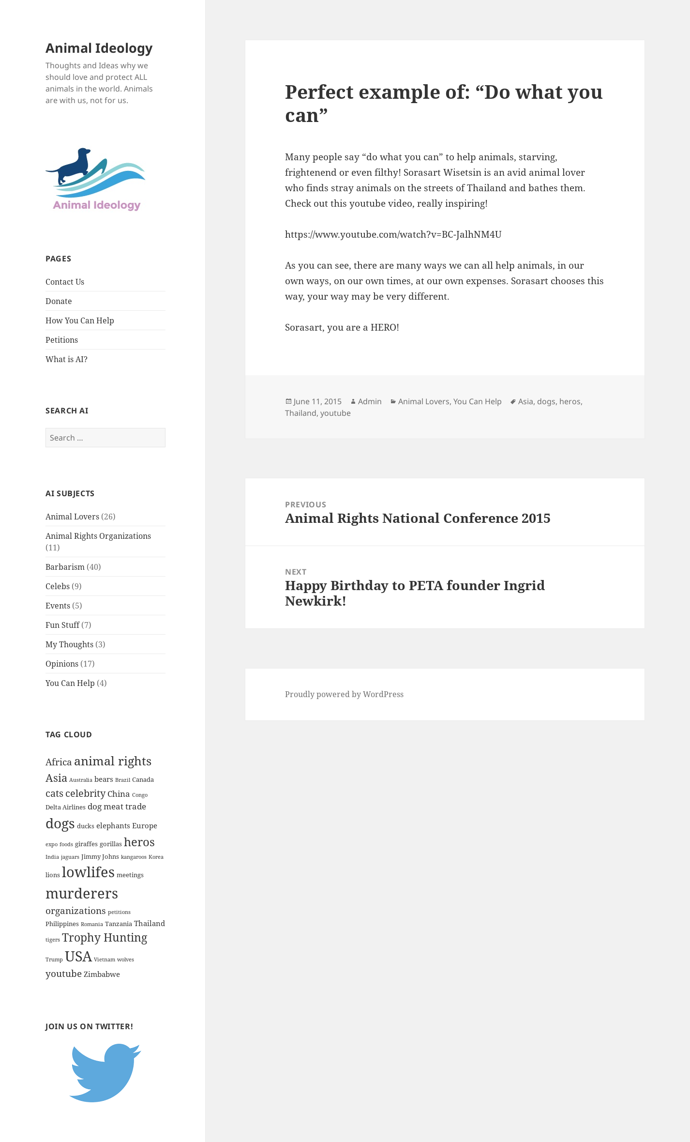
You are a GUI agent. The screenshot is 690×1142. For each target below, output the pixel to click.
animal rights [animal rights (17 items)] (112, 761)
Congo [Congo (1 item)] (140, 795)
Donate (58, 301)
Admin (370, 401)
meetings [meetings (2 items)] (130, 874)
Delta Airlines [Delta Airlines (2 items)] (65, 807)
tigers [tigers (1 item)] (52, 939)
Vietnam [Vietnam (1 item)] (104, 959)
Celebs (57, 586)
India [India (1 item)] (52, 856)
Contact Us (64, 281)
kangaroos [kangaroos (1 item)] (134, 856)
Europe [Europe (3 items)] (144, 825)
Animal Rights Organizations (98, 536)
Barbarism (65, 567)
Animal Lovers (72, 516)
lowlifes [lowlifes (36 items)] (88, 872)
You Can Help (70, 683)
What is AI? (66, 359)
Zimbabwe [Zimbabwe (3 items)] (102, 974)
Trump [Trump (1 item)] (54, 959)
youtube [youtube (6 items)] (63, 973)
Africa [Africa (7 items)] (58, 761)
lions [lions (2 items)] (52, 874)
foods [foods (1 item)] (66, 844)
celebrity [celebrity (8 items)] (85, 793)
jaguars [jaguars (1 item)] (70, 856)
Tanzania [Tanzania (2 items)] (118, 923)
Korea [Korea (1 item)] (156, 856)
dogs (546, 401)
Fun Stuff (62, 625)
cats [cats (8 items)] (54, 793)
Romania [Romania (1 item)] (92, 924)
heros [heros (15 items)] (139, 842)
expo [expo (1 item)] (51, 844)
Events (57, 605)
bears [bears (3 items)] (103, 779)
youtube (335, 413)
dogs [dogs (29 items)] (60, 823)
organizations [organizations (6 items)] (75, 910)
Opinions (61, 663)
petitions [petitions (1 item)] (119, 912)
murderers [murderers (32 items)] (81, 892)
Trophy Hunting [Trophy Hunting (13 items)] (104, 937)
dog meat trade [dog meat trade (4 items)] (117, 806)
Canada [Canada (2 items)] (143, 779)
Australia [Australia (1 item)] (80, 780)
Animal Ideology (98, 48)
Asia (525, 401)
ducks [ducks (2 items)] (85, 826)
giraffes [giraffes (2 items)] (86, 843)
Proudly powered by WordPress (344, 694)
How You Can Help (79, 320)
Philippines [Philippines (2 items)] (62, 923)
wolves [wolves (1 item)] (125, 959)
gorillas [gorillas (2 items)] (111, 843)
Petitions (61, 340)
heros (570, 401)
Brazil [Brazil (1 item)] (122, 780)
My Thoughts (69, 644)
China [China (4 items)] (118, 793)
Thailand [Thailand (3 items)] (149, 923)
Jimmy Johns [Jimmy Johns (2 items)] (100, 856)
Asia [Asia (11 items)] (56, 777)
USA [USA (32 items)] (78, 955)
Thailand (300, 413)
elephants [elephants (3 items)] (113, 825)
